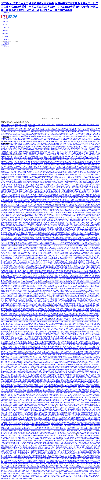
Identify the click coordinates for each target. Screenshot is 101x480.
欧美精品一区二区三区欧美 (20, 199)
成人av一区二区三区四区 (21, 343)
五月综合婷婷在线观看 (57, 318)
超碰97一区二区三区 (74, 149)
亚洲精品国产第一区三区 (74, 457)
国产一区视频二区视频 (90, 270)
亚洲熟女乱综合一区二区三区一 (12, 424)
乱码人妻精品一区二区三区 (34, 239)
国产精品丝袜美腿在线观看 (73, 389)
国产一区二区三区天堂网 (42, 229)
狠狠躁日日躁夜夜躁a (67, 293)
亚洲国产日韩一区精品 (83, 313)
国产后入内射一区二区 (55, 283)
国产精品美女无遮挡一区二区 (35, 386)
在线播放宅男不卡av (6, 143)
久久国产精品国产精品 (86, 404)
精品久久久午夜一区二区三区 (75, 230)
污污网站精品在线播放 (44, 453)
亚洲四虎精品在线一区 (69, 229)
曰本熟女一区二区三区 (62, 475)
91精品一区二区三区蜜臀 (90, 181)
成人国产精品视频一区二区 (8, 159)
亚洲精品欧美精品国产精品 (42, 131)
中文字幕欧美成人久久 (40, 407)
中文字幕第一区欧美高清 (53, 343)
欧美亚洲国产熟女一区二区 (40, 154)
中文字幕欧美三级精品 (59, 429)
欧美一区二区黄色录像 (62, 149)
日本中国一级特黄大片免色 (64, 287)
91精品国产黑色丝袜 (60, 399)
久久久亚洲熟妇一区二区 (41, 191)
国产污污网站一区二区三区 (57, 301)
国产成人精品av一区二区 (17, 164)
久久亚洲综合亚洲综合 (76, 187)
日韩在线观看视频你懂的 (41, 237)
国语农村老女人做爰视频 (81, 169)
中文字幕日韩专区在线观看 (55, 182)
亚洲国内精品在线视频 (39, 438)
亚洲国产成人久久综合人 (72, 265)
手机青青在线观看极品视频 (53, 402)
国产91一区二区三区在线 (88, 325)
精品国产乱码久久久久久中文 (45, 220)
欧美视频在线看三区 (84, 460)
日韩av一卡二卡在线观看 (60, 257)
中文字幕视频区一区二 (47, 257)
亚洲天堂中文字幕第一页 (32, 396)
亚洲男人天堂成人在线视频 (19, 206)
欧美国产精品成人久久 (17, 184)
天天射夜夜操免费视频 (68, 295)
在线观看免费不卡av (75, 333)
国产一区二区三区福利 (92, 363)
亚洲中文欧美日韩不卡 (43, 186)
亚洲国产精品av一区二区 (15, 179)
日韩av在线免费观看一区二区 (43, 219)
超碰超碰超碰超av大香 (62, 146)
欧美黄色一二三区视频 (47, 285)
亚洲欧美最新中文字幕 (28, 424)
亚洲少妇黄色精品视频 (50, 173)
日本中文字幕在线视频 (87, 149)
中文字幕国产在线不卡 (55, 139)
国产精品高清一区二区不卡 (69, 192)
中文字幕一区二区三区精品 (64, 455)
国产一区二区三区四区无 (68, 217)
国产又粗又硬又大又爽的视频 (43, 412)
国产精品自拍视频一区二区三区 (56, 407)
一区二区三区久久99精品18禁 (44, 153)
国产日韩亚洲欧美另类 (13, 237)
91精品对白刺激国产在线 (18, 351)
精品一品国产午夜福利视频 (89, 179)
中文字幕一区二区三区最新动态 (66, 244)
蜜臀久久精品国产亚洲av (47, 476)
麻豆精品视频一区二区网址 (21, 379)
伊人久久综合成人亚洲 (49, 300)
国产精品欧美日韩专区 (70, 268)
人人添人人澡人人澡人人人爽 (74, 171)
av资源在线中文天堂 (29, 361)
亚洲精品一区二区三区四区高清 (75, 161)
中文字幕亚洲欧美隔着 (42, 250)
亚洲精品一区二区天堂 (15, 387)
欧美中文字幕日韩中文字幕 (61, 263)
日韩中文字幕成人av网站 (19, 224)
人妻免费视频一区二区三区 (10, 437)
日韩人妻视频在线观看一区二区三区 (16, 359)
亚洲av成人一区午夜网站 (21, 410)
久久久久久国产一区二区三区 (13, 161)
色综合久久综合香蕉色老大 (40, 328)
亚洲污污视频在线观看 (50, 384)
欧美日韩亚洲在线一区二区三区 (51, 381)
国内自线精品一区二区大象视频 (52, 207)
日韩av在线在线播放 (52, 277)
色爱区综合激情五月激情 (68, 422)
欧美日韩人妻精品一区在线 (28, 214)
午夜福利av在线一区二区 (71, 305)
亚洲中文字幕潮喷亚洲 (79, 240)
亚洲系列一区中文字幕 (69, 397)
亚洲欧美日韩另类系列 (49, 249)
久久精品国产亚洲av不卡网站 (18, 275)
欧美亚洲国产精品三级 (88, 194)
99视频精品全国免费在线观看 (22, 163)
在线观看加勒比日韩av (81, 346)
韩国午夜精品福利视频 (24, 202)
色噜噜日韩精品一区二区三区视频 (78, 146)
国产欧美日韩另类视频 (58, 258)
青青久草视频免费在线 (51, 331)
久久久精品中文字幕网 (28, 387)
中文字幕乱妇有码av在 (27, 247)
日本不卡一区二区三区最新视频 (35, 331)
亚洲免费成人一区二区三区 (76, 300)
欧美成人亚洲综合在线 (90, 156)
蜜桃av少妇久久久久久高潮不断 (58, 341)
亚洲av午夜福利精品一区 (30, 179)
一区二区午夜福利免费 (50, 133)
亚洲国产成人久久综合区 (31, 371)
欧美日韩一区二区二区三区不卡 (39, 394)
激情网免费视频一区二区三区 (81, 310)
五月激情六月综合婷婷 (56, 186)
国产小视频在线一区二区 (72, 407)
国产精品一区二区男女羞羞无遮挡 (56, 171)
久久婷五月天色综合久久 (57, 265)
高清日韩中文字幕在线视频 (37, 169)
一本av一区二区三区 (92, 331)
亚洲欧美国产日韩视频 (57, 424)
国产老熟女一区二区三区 (66, 275)
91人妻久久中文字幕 (33, 290)
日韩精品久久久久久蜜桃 (17, 447)
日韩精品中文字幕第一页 (91, 341)
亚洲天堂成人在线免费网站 (55, 392)
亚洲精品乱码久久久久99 (17, 260)
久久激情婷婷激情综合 (20, 432)
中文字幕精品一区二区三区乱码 (25, 189)
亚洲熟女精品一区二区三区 (35, 275)
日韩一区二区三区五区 (63, 187)
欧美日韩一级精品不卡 (67, 189)
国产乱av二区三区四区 (68, 212)
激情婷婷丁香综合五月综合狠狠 (82, 151)
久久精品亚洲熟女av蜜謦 (23, 130)
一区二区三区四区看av (79, 285)
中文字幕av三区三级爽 (30, 358)
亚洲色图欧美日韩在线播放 (90, 239)
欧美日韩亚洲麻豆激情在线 (61, 476)
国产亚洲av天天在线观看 (72, 219)
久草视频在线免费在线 (18, 139)
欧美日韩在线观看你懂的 (13, 135)
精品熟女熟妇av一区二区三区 (62, 430)
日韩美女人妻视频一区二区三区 (11, 186)
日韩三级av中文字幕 (16, 305)
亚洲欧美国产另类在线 (42, 361)
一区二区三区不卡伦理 (62, 414)
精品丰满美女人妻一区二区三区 (81, 374)
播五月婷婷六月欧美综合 (88, 253)
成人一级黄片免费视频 (38, 244)
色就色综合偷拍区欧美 (40, 189)
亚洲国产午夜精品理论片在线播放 (53, 163)
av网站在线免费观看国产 (23, 174)
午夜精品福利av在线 (46, 164)
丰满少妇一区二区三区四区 (17, 280)
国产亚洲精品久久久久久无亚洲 (57, 194)
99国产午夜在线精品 (48, 351)
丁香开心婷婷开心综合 (15, 153)
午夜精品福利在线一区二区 (91, 128)
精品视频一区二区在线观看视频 (57, 262)
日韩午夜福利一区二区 (17, 149)
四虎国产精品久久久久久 (50, 151)
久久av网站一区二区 (90, 308)
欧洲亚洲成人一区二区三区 (86, 399)
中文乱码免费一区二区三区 (53, 366)
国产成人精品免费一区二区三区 (55, 130)
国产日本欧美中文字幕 (23, 141)
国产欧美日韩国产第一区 (35, 475)
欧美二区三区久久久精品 (19, 239)
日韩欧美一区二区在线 (85, 163)
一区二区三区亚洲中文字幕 (61, 435)
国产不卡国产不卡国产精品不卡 (78, 290)
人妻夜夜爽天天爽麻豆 (17, 358)
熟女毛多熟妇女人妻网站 (82, 135)
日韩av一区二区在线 (31, 139)
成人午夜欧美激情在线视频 (21, 181)
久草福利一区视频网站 (93, 168)
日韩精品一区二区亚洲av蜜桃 (42, 265)
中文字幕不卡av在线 (94, 409)
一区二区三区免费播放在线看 (31, 414)
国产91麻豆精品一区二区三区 (48, 260)
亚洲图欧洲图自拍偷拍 (88, 371)
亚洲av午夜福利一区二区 (39, 225)
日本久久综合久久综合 (52, 201)
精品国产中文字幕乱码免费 (60, 128)
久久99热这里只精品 (36, 204)
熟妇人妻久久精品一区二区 (13, 453)
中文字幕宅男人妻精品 (73, 404)
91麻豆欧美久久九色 (82, 184)
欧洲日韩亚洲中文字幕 (71, 440)
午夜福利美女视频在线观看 (57, 197)
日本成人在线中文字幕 (36, 141)
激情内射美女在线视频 (93, 225)
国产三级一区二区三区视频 (30, 435)
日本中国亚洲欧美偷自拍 (71, 348)
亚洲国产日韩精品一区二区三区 (45, 143)
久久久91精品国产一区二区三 (43, 267)
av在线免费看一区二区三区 (72, 209)
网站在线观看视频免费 (17, 303)
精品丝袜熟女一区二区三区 (19, 417)
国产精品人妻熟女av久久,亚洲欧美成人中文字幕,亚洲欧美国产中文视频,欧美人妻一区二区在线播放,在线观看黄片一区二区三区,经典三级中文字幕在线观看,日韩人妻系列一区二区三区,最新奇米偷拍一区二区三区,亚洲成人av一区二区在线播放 (49, 7)
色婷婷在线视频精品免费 (56, 268)
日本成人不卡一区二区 (23, 207)
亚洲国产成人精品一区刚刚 (45, 437)
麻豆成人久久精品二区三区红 (32, 303)
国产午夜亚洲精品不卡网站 (43, 296)
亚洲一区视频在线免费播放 (67, 303)
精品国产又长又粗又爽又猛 (73, 138)
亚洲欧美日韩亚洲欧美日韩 (46, 339)
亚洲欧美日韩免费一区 (35, 374)
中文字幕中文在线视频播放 (10, 222)
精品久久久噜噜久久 (85, 177)
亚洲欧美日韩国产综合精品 (67, 344)
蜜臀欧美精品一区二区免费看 (27, 128)
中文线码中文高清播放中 (26, 301)
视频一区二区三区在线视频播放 (21, 420)
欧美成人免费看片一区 (90, 453)
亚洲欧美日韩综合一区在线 (67, 282)
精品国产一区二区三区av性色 (86, 425)
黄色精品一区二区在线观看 (49, 215)
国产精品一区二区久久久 (28, 465)
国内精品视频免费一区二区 (60, 323)
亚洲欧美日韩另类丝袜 (41, 344)
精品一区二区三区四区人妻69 (22, 201)
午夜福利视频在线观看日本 (40, 392)
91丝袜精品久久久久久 (35, 181)
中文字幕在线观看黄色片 (18, 372)
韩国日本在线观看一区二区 (43, 209)
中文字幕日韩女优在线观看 (81, 133)
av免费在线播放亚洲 (62, 325)
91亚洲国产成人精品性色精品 (56, 222)
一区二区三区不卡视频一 (17, 323)
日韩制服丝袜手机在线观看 (44, 136)
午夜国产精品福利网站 (88, 349)
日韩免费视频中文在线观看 (70, 163)
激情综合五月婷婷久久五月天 (29, 232)
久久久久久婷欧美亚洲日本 (29, 305)
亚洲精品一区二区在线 (81, 217)
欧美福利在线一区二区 (60, 143)
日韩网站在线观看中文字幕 (10, 348)
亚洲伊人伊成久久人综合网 (76, 308)
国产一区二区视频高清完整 (85, 197)
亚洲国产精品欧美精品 (60, 239)
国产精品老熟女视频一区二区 (12, 214)
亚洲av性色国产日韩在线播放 (15, 245)
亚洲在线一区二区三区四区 (83, 303)
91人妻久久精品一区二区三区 (13, 131)
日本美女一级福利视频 (49, 369)
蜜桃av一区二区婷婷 (22, 227)
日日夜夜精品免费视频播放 (49, 234)
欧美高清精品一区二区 (15, 452)
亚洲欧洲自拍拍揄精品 (62, 353)
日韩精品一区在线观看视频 (51, 144)
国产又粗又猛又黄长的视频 (33, 353)
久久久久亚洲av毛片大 (37, 240)
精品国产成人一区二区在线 (55, 348)
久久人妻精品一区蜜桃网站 (17, 329)
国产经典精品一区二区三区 (75, 339)
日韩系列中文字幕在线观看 (30, 156)
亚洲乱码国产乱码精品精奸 (38, 174)
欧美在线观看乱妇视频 (87, 424)
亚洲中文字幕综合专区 (68, 176)
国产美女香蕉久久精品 (34, 405)
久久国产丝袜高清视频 (11, 407)
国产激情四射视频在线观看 (58, 161)
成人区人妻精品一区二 (68, 438)
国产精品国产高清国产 (69, 354)
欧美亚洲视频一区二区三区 (84, 268)
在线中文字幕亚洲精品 (49, 149)
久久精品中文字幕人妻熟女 (35, 427)
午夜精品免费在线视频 (85, 358)
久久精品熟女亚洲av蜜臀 (15, 146)
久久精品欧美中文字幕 (42, 196)
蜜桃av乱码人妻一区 (90, 320)
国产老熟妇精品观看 (31, 349)
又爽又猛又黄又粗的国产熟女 (40, 460)
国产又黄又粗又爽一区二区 (58, 177)
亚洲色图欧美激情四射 (88, 215)
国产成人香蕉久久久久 (13, 136)
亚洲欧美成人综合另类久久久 (20, 310)
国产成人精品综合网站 (24, 148)
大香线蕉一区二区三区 (63, 260)
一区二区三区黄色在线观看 (23, 273)
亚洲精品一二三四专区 (44, 184)
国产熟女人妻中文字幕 (80, 432)
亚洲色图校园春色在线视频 (22, 440)
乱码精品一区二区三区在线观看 (30, 463)
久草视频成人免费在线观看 (78, 168)
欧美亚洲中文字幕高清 (76, 336)
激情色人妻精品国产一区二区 (43, 425)
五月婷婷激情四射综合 (60, 437)
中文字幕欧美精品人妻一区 (25, 278)
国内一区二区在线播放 (93, 430)
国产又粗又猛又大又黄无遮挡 (36, 410)
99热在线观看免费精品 (34, 199)
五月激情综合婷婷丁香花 (54, 192)
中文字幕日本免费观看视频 (90, 387)
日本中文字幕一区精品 (34, 316)
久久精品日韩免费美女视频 (47, 146)
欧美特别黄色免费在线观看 (10, 148)
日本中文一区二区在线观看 (70, 139)
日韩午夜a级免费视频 (46, 377)
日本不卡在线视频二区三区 (24, 341)
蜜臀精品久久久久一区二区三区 (89, 136)
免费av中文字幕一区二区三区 (12, 265)
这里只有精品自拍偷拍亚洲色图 (56, 389)
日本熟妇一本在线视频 (80, 331)
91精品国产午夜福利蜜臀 (91, 202)
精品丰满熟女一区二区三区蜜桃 (41, 338)
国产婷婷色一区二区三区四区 (44, 128)
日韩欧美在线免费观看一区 (66, 346)
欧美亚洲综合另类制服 (11, 202)
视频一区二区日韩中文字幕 (42, 424)
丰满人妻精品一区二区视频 (56, 154)
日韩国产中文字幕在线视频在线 (74, 296)
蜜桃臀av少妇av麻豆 (63, 181)
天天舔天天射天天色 (15, 334)
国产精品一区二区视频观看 (53, 174)
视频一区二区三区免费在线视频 (61, 306)
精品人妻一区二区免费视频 (87, 154)
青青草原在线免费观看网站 (53, 422)
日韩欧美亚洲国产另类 (25, 434)
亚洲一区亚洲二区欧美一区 (48, 287)
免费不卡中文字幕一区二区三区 (80, 391)
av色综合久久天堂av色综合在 (57, 364)
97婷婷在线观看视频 (51, 244)
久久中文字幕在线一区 (76, 263)
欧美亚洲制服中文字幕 (49, 245)
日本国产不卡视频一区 (60, 334)
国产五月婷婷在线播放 (92, 427)
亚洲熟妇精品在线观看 (51, 235)
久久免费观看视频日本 (72, 399)
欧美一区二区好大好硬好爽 (86, 348)
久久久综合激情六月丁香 (30, 313)
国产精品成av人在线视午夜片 (57, 250)
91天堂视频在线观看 (69, 409)
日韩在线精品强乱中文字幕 (25, 176)
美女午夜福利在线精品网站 (60, 153)
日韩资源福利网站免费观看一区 (57, 394)
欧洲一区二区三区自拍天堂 (67, 144)
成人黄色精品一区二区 (70, 392)
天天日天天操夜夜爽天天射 (83, 450)
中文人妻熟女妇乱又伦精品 (38, 148)
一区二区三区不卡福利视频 (12, 194)
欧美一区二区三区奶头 (71, 258)
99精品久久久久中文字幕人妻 (22, 326)
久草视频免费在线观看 (75, 315)
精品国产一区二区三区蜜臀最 (19, 298)
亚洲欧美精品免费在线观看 (63, 391)
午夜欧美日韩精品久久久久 (25, 293)
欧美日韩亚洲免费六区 (68, 135)
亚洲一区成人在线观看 (62, 290)
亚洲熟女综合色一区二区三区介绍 (87, 262)
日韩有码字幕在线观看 (58, 296)
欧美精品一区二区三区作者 (20, 168)
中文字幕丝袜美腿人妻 (52, 159)
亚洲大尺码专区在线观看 (93, 458)
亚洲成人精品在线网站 (13, 283)
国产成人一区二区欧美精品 (82, 462)
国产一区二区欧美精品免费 (13, 363)
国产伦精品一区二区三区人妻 (26, 344)
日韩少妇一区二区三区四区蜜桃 (65, 249)
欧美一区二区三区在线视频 (76, 435)
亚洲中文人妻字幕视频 (65, 310)
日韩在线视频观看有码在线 (65, 173)
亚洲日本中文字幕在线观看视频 (19, 405)
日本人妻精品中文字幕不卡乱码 (76, 396)
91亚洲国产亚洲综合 (45, 258)
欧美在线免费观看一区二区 (87, 407)
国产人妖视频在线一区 (84, 139)
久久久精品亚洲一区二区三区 (26, 348)
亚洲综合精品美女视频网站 (28, 194)
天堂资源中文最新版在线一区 (77, 220)
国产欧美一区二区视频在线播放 (88, 394)
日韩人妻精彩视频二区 (47, 376)
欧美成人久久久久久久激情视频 (63, 468)
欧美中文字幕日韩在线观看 (86, 288)
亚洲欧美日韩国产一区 (8, 166)
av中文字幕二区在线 (83, 174)
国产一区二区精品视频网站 (65, 235)
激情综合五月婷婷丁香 (50, 187)
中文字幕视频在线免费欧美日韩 (17, 187)
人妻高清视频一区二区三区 (51, 240)
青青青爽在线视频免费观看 (82, 316)
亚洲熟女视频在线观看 (92, 141)
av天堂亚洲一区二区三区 (48, 168)
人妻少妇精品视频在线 (76, 158)
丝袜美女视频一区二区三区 (68, 311)
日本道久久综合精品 (54, 191)
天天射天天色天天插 (89, 230)
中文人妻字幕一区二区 (44, 177)
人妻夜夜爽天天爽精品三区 (22, 384)
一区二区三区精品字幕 (90, 353)
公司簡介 (5, 15)
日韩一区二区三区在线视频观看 (59, 253)
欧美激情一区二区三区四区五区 (71, 283)
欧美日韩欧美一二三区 (67, 225)
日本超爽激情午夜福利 (75, 204)
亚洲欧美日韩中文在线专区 (28, 196)
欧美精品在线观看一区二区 (46, 333)
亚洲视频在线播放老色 (38, 400)
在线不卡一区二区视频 (33, 325)
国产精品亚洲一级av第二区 (61, 376)
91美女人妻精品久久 (80, 295)
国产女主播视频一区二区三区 (79, 245)
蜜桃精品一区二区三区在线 (8, 130)
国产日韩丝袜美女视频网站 (78, 224)
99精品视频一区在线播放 (48, 353)
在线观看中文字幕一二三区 (16, 476)
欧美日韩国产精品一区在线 (70, 214)
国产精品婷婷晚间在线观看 (42, 161)
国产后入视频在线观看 (55, 229)
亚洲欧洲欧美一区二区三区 (50, 336)
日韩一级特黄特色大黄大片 (12, 209)
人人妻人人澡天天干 (18, 143)
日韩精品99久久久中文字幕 (53, 176)
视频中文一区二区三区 (22, 374)
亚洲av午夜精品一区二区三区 (77, 363)
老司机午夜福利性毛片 (74, 143)
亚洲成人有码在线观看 (89, 382)
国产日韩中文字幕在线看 (42, 367)
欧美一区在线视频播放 (23, 169)
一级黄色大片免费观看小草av (64, 374)
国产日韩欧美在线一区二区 (38, 201)
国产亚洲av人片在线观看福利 (40, 341)
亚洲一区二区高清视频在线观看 (27, 457)
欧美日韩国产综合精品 (44, 305)
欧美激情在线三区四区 (22, 166)
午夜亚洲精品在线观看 (16, 156)
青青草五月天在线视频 (64, 291)
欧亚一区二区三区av (59, 179)
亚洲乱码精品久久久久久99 (85, 258)
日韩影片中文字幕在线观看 (76, 255)
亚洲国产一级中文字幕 (27, 265)
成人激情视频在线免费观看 (34, 151)
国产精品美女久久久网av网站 (90, 448)
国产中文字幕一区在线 (67, 196)
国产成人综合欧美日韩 (36, 212)
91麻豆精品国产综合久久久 (8, 336)
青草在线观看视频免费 (71, 460)
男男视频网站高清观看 (40, 288)
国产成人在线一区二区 (60, 404)
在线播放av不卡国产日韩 (43, 318)
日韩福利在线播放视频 (8, 212)
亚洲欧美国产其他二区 (93, 166)
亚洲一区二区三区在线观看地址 (88, 250)
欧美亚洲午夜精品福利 (50, 158)
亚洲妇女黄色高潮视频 (49, 326)
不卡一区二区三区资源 (49, 141)
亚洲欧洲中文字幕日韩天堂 (76, 128)
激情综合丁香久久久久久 (80, 227)
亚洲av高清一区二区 (63, 336)
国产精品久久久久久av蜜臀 (83, 397)
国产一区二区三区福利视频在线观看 (77, 164)
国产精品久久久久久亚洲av (86, 219)
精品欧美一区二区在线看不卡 (10, 171)
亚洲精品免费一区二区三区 (80, 343)
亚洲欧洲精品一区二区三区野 (37, 166)
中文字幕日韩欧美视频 (27, 415)
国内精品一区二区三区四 (59, 387)
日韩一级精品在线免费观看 (54, 135)
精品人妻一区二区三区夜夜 (25, 443)
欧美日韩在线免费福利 (25, 295)
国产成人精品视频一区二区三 (65, 359)
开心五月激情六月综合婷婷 (13, 315)
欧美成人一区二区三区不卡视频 (9, 295)
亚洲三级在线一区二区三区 (29, 458)
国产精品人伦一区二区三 (11, 462)
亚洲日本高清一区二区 (63, 417)
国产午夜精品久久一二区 (92, 173)
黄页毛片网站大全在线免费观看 (37, 343)
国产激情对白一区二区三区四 (31, 146)
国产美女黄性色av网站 (30, 430)
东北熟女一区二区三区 (37, 420)
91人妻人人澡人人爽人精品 (23, 192)
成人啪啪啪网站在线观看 (64, 272)
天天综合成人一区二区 (22, 336)
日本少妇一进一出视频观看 (48, 199)
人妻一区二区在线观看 (28, 131)
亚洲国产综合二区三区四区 (92, 161)
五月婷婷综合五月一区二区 (54, 148)
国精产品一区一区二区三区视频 (18, 270)
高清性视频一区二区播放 (40, 382)
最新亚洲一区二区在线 (20, 377)
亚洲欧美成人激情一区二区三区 (83, 235)
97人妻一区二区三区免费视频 (24, 159)
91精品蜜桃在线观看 (73, 257)
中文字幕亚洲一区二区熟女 (39, 217)
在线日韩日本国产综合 (63, 199)
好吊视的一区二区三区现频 (45, 404)
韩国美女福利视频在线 (79, 293)
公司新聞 (5, 30)
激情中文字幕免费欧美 (27, 191)
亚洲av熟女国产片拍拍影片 (20, 263)
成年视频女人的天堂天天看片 (62, 351)
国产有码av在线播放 (10, 141)
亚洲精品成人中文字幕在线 (20, 427)
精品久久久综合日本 (88, 369)
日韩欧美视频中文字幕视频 (56, 278)
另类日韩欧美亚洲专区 (75, 384)
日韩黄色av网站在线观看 (21, 450)
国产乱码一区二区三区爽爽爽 (74, 364)
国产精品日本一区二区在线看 (32, 285)
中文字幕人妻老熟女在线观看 (58, 230)
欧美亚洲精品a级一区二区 (32, 260)
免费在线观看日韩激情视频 (69, 174)
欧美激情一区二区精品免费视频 (84, 244)
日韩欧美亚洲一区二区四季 (35, 144)
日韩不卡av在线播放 (47, 321)
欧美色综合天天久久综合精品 (56, 237)
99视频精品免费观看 (74, 253)
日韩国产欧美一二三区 (70, 184)
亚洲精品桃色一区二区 (37, 384)
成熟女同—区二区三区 (84, 131)
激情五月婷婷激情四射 (38, 235)
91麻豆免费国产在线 (72, 131)
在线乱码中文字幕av (81, 422)
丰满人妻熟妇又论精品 (60, 156)
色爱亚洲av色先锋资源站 (55, 361)
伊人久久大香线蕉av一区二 (25, 230)
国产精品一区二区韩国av (21, 158)
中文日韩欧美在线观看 (39, 159)
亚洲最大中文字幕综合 (49, 374)
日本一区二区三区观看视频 (78, 211)
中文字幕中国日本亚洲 (88, 333)
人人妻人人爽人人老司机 (67, 169)
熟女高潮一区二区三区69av (78, 234)
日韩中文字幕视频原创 (45, 306)
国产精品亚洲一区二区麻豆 (50, 275)
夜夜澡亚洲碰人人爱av (32, 333)
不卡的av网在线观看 (8, 257)
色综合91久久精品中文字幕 (86, 247)
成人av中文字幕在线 (6, 168)
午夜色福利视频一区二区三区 (39, 222)
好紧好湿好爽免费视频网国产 (27, 308)
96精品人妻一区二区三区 (53, 169)
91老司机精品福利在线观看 (85, 412)
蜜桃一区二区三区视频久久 (20, 290)
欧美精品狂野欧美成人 (65, 298)
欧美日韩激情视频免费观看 (50, 181)
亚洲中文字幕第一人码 (82, 361)
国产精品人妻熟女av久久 (90, 376)
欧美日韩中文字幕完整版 (49, 359)
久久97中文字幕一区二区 (32, 280)
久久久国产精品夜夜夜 (72, 250)
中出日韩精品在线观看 (66, 191)
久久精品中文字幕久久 (21, 173)
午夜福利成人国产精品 (58, 209)
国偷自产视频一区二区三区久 (57, 328)
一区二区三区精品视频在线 (72, 154)
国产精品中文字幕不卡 (57, 313)
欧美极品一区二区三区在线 (17, 215)
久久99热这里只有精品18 (27, 135)
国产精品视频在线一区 (33, 258)
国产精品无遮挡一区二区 (22, 300)
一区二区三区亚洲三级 (62, 141)
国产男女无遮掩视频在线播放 (23, 244)
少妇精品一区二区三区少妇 (18, 252)
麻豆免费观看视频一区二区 (70, 182)
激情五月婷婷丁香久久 (60, 280)
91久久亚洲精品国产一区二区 (65, 133)
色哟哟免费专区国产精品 (79, 287)
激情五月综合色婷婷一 (70, 130)
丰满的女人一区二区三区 (44, 409)
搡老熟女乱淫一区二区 (42, 268)
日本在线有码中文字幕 (77, 473)
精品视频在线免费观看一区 (78, 291)
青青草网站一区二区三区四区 (30, 315)
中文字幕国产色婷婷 (35, 379)
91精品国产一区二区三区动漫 (57, 138)
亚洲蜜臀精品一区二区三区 (82, 144)
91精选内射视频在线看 (13, 282)
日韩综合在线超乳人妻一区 (91, 158)
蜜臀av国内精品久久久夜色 (82, 212)
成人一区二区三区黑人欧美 (78, 463)
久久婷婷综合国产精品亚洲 (88, 148)
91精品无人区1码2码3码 (75, 475)
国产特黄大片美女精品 (25, 392)
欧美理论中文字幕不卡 (15, 267)
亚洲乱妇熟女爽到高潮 (76, 369)
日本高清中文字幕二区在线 (22, 272)
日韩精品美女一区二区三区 (33, 376)
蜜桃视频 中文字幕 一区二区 (82, 176)
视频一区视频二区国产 (10, 207)
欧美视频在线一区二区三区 (10, 278)
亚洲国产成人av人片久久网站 (23, 338)
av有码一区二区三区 (51, 202)
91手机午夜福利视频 (76, 215)
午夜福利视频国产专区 (20, 257)
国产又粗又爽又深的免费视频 (82, 196)
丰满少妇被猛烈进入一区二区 (74, 387)
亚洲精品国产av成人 (42, 194)
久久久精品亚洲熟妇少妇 (74, 371)
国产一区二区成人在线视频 (66, 206)
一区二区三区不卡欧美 (58, 247)
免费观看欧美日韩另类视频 (30, 255)
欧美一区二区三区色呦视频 (48, 455)
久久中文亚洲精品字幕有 (81, 359)
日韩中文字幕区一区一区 (22, 468)
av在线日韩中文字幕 (25, 171)
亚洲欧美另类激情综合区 (71, 288)
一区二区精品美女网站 (30, 323)
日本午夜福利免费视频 (8, 234)
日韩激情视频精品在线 (85, 338)
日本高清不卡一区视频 (73, 177)
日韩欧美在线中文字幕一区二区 (89, 222)
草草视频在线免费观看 (44, 458)
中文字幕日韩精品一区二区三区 (68, 277)
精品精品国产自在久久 (50, 272)
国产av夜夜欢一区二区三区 (71, 273)
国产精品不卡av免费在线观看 (48, 325)
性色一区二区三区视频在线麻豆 (56, 382)
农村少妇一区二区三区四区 (17, 133)
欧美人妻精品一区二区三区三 (55, 288)
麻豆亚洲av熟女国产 (13, 400)
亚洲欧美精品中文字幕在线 (39, 192)
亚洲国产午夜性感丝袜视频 (26, 229)
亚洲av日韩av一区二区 (62, 329)
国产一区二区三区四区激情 (38, 171)
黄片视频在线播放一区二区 (47, 290)
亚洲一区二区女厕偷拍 (44, 253)
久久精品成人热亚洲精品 (12, 311)
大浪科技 (50, 118)
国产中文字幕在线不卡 (88, 237)
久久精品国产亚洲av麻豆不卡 (46, 232)
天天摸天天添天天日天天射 (35, 206)
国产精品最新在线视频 (21, 320)
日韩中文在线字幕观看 (8, 473)
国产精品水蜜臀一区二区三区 (82, 249)
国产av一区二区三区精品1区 (89, 138)
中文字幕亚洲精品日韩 (23, 182)
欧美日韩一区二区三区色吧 (63, 168)
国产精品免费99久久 (43, 139)
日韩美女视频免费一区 (24, 222)
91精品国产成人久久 (79, 189)
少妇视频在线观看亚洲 (50, 427)
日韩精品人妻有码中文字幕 (68, 434)
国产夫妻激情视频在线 (78, 320)
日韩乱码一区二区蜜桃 (34, 168)
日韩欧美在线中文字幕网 (25, 460)
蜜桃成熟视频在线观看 (37, 163)
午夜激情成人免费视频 (71, 412)
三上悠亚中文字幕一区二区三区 (33, 245)
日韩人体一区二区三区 (93, 191)
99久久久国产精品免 (19, 396)
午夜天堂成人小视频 (64, 473)
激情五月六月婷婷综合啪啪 (62, 442)
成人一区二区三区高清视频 (85, 214)
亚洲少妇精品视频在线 (59, 377)
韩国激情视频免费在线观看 (34, 381)
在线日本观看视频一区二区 (53, 434)
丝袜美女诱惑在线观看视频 (28, 186)
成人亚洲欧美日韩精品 (18, 287)
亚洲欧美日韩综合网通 (52, 346)
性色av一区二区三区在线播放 (9, 293)
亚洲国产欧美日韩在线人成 (12, 219)
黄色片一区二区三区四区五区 (81, 452)
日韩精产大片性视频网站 (76, 379)
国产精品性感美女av (58, 136)
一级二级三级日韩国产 (24, 262)
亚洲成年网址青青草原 (80, 252)
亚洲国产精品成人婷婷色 (22, 212)
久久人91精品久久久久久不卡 (48, 417)
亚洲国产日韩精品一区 (30, 184)
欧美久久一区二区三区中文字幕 (86, 278)
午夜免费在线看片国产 (46, 270)
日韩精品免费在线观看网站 (71, 136)
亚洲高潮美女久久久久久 (56, 443)
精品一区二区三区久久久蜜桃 (75, 341)
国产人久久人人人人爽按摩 (46, 156)
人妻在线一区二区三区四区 (23, 277)
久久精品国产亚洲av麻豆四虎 (34, 442)
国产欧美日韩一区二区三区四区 (71, 148)
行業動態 (5, 33)
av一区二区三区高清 (72, 262)
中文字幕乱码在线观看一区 (90, 171)
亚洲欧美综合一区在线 (28, 452)
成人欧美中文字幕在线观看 (18, 151)
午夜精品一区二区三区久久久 (29, 253)
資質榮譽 (5, 18)
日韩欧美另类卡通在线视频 (78, 417)
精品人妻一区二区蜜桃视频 (78, 166)
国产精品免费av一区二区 (49, 204)
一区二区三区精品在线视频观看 (52, 386)
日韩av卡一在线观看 (87, 328)
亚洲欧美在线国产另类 (21, 144)
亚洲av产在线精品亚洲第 (87, 209)
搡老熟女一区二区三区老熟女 (13, 177)
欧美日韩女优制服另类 (34, 227)
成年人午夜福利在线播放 (29, 296)
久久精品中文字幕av (26, 472)
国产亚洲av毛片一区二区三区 (39, 389)
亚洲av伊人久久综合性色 (61, 255)
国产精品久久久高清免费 (38, 462)
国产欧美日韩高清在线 (81, 201)
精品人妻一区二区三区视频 (8, 192)
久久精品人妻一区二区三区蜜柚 (52, 212)
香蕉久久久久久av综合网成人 (10, 268)
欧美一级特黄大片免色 (8, 225)
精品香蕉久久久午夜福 (92, 234)
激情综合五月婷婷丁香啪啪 (41, 138)
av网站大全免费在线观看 (19, 381)
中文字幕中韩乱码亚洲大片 (33, 215)
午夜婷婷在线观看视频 (82, 344)
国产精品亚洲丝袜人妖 (88, 315)
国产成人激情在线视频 (35, 234)
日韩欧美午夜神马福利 (20, 325)
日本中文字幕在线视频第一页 (77, 153)
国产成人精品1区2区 (83, 130)
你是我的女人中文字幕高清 (73, 194)
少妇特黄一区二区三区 (18, 211)
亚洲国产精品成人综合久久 (58, 131)
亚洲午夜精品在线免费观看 (67, 201)
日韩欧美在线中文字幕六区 (12, 197)
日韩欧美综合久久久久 (51, 291)
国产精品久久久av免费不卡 (11, 367)
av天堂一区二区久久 (64, 166)
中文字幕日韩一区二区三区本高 (84, 410)
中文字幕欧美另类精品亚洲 (11, 229)
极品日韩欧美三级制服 (44, 447)
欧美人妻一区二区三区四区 (41, 443)
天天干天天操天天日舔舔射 (77, 260)
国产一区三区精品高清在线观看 (9, 128)
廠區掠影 (5, 21)
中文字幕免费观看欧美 (88, 475)
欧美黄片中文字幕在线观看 (34, 391)
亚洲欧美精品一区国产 (23, 470)
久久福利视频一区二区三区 (75, 270)
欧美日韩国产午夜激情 (79, 298)
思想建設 (5, 36)
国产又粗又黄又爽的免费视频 (39, 182)
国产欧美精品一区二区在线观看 (24, 154)
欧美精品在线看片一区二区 (56, 440)
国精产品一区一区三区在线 (12, 422)
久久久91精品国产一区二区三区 (9, 291)
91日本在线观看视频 (39, 176)
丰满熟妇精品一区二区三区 (10, 457)
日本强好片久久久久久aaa (38, 202)
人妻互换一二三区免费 (17, 371)
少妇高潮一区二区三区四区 (79, 405)
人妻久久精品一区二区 (16, 409)
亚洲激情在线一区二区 (27, 422)
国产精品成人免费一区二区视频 (73, 318)
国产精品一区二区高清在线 (83, 186)
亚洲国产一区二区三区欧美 (28, 136)
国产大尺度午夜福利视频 (12, 308)
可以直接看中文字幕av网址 (25, 419)
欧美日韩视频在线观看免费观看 (22, 354)
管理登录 (56, 118)
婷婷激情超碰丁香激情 (38, 472)
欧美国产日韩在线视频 (71, 247)
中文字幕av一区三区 (74, 325)
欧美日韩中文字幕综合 (57, 305)
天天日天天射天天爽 (30, 143)
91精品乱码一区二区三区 (29, 153)
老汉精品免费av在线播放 (42, 448)
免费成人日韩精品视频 (7, 163)
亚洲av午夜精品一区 (65, 159)
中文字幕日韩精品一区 (13, 196)
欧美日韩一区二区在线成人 (16, 430)
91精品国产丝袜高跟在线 (53, 225)
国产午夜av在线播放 (30, 250)
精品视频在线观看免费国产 (63, 211)
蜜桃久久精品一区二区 (93, 291)
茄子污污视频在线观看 (8, 277)
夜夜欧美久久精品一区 (43, 313)
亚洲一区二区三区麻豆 (46, 429)
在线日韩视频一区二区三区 (82, 206)
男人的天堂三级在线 (61, 326)
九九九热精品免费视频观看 (50, 206)
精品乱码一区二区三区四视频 (91, 334)
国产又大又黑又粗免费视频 (65, 331)
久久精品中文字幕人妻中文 (72, 222)
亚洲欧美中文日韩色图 (28, 363)
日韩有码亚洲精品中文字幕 (10, 262)
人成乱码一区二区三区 (13, 346)
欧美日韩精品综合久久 (80, 225)
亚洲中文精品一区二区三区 (12, 247)
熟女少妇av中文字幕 (40, 135)
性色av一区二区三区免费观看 (45, 179)
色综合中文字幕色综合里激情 (72, 424)
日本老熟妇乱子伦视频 (36, 249)
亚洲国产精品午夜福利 (18, 455)
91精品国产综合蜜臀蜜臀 (84, 207)
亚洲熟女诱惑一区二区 (7, 410)
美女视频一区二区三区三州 (17, 306)
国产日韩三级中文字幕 (93, 293)
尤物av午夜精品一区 (11, 176)
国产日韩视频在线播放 (12, 434)
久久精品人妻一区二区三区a (14, 435)
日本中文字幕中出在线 (52, 310)
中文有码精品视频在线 (35, 336)
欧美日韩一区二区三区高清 (69, 386)
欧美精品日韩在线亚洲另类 (38, 130)
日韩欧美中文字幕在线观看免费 (35, 133)
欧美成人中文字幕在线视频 (24, 402)
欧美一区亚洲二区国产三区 (46, 371)
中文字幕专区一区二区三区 (25, 364)
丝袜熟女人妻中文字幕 (77, 202)
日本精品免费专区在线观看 (8, 169)
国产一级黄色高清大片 (28, 267)
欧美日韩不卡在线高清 (27, 197)
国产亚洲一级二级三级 (58, 219)
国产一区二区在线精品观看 (75, 239)
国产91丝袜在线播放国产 (78, 159)
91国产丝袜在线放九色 (11, 230)
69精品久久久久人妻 (48, 224)
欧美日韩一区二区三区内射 (75, 156)
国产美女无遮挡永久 (8, 394)
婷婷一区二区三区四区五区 (39, 277)
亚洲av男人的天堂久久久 (87, 445)
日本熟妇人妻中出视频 (69, 186)
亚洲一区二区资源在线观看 (35, 158)
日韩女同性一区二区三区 (66, 432)
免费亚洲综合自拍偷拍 (27, 237)
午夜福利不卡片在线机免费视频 (74, 377)
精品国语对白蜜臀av (77, 272)
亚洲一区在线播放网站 (92, 153)
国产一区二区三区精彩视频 (60, 419)
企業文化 (5, 24)
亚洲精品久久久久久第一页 (46, 399)
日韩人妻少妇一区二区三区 (61, 220)
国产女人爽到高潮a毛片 (10, 470)
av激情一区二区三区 (48, 468)
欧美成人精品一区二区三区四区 (89, 143)
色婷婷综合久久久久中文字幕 (77, 141)
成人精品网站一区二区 (76, 181)
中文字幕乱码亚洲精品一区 (41, 301)
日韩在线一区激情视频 (64, 202)
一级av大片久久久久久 (84, 192)
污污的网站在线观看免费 (60, 164)
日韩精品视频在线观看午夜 (25, 138)
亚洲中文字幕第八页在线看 (13, 296)
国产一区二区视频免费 (60, 371)
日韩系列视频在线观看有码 (89, 204)
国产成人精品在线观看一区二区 (15, 250)
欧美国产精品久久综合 (63, 158)
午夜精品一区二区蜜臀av (48, 405)
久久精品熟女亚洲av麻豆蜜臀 (32, 164)
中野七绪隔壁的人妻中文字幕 (39, 262)
